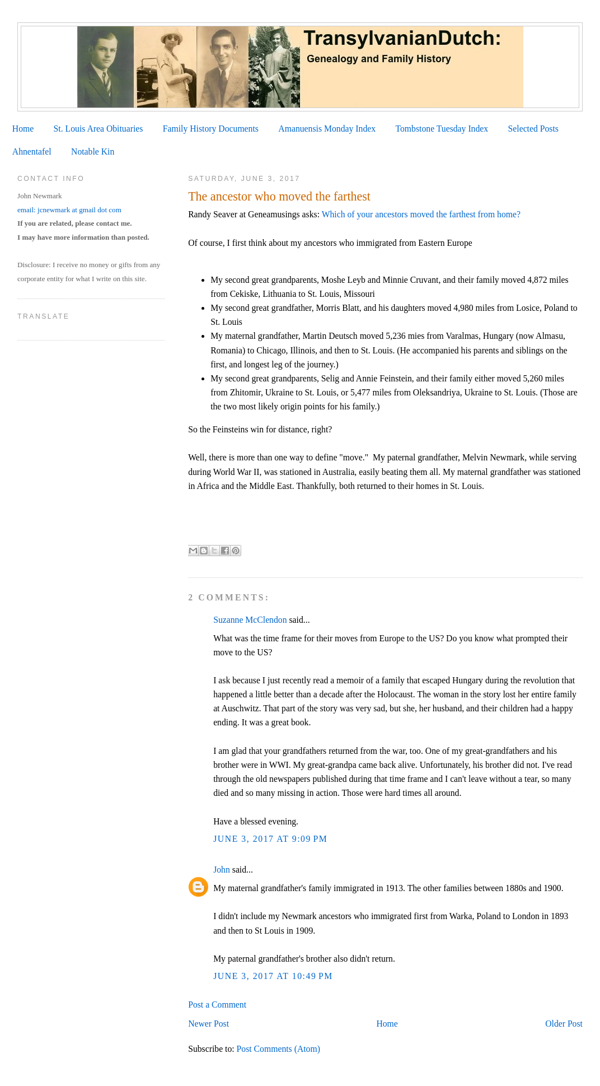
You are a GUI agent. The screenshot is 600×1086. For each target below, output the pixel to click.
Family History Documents (211, 128)
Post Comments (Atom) (278, 1049)
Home (23, 128)
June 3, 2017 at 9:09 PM (270, 838)
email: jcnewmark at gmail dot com (69, 210)
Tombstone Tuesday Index (441, 128)
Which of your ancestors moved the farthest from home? (421, 214)
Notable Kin (92, 151)
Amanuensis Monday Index (327, 128)
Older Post (564, 1023)
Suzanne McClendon (250, 619)
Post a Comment (217, 1004)
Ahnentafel (31, 151)
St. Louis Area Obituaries (98, 128)
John (221, 869)
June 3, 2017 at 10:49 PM (273, 976)
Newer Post (208, 1023)
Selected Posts (533, 128)
